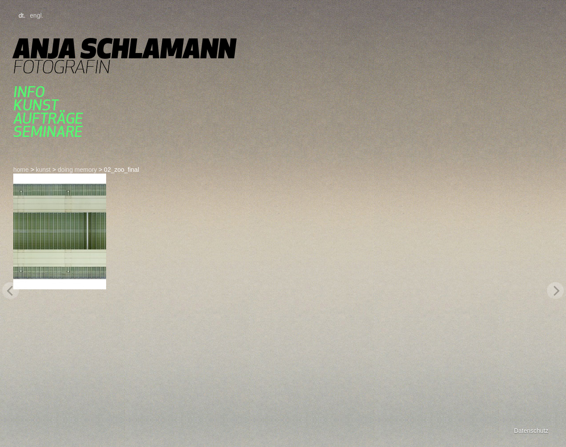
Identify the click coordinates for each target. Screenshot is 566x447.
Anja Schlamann (124, 48)
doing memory (77, 169)
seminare (48, 131)
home (21, 169)
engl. (36, 15)
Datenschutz (531, 430)
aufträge (48, 118)
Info (29, 92)
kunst (35, 105)
